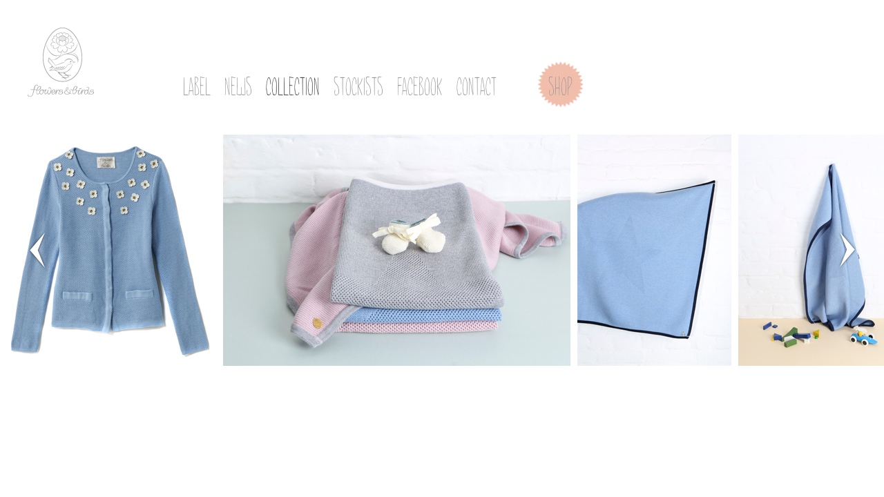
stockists (358, 84)
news (238, 84)
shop (560, 84)
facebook (420, 84)
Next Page (847, 249)
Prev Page (37, 249)
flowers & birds (61, 62)
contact (477, 84)
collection (293, 84)
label (197, 84)
